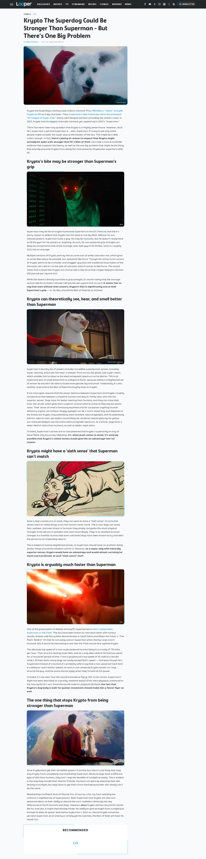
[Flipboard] (164, 5)
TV (66, 4)
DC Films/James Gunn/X (114, 763)
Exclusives (43, 4)
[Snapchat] (169, 5)
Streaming (78, 4)
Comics (104, 4)
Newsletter (186, 4)
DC (35, 14)
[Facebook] (145, 5)
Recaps (92, 4)
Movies (57, 4)
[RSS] (173, 5)
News (128, 4)
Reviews (117, 4)
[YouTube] (150, 5)
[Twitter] (154, 5)
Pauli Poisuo (32, 42)
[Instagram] (159, 5)
